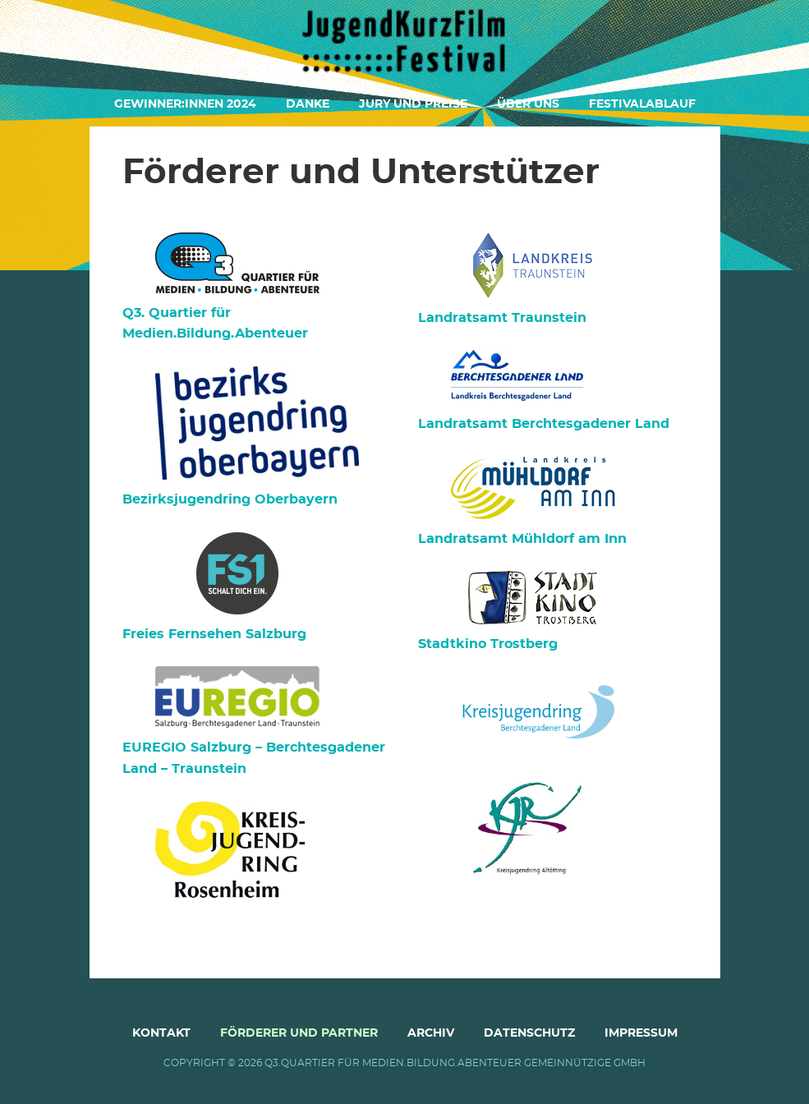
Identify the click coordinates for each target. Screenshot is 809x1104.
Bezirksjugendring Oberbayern (230, 499)
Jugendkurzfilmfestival (405, 41)
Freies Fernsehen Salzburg (214, 634)
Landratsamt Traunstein (502, 317)
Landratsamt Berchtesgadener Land (543, 423)
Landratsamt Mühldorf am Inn (522, 538)
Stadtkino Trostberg (488, 644)
